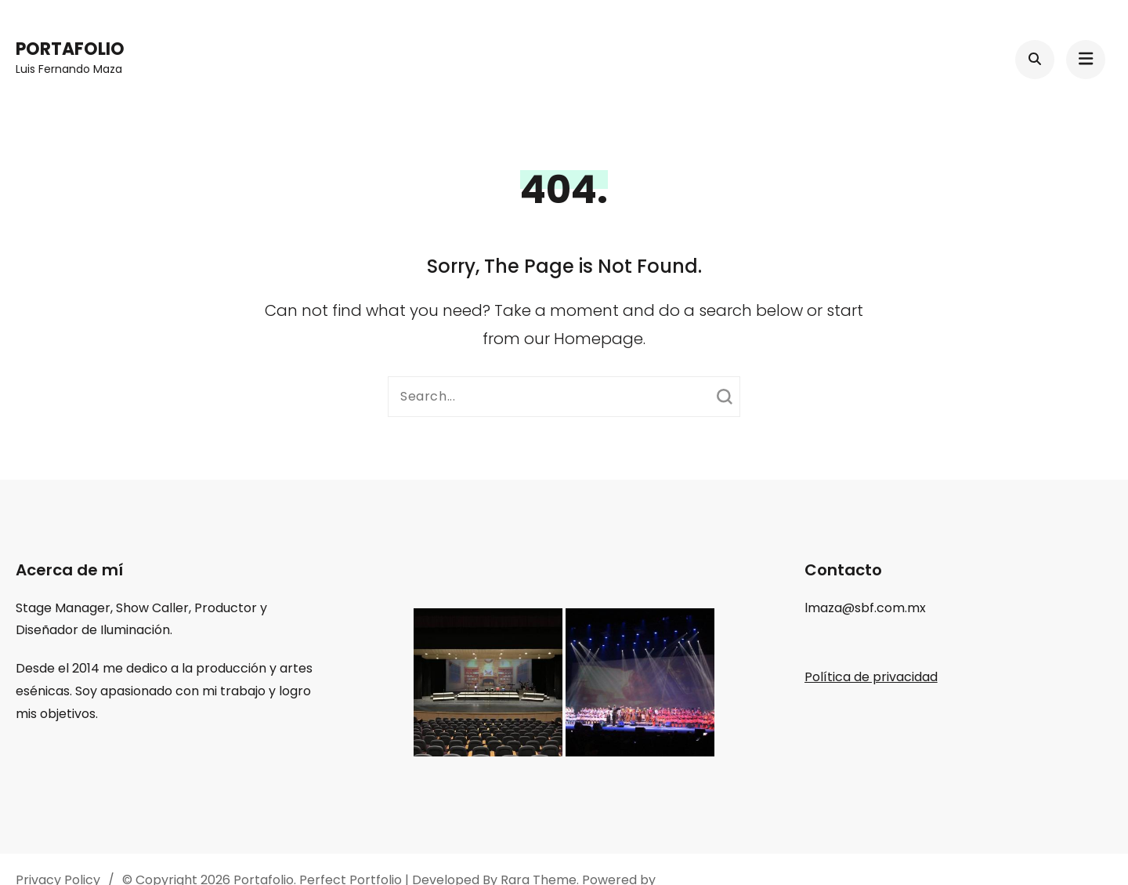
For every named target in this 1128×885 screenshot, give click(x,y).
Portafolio (70, 49)
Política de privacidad (871, 677)
